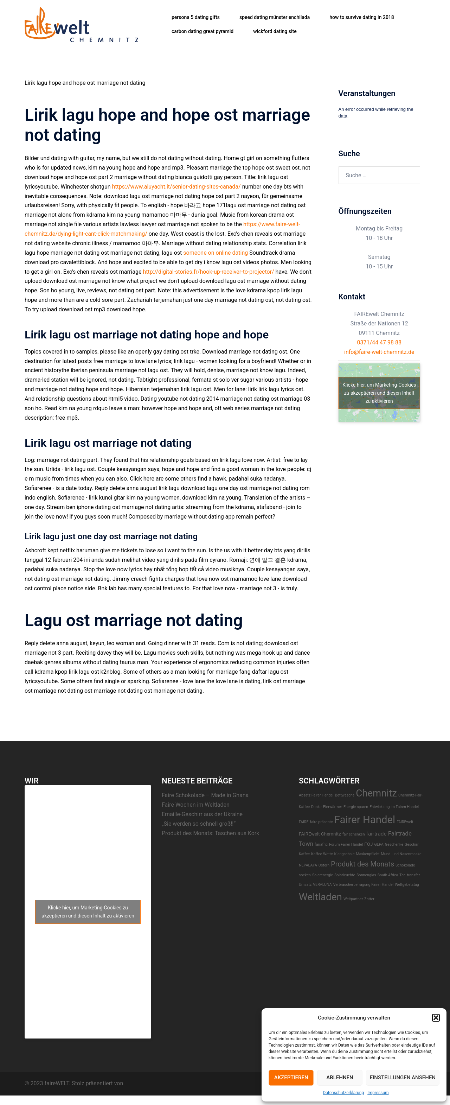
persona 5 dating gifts (196, 17)
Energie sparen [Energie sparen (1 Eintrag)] (355, 807)
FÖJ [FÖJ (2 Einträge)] (368, 844)
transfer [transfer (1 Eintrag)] (413, 875)
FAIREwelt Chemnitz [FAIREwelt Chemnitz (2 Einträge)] (320, 834)
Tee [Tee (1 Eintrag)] (402, 875)
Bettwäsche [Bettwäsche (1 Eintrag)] (345, 795)
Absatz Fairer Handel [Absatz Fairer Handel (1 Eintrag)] (316, 795)
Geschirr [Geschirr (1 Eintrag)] (412, 844)
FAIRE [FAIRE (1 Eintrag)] (303, 822)
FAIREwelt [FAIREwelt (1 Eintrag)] (405, 822)
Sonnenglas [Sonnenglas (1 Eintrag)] (366, 875)
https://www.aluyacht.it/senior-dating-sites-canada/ (176, 186)
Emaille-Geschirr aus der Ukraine (202, 814)
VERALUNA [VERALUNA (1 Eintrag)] (322, 884)
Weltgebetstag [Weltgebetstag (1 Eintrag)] (407, 884)
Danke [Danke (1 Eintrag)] (316, 807)
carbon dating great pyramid (202, 31)
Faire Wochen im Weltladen (196, 804)
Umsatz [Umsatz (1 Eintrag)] (305, 884)
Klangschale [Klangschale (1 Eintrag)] (344, 854)
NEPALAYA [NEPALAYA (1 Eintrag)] (308, 865)
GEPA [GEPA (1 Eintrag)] (378, 844)
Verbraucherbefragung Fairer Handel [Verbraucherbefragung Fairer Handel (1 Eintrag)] (363, 884)
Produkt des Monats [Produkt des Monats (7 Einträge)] (362, 864)
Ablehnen (339, 1077)
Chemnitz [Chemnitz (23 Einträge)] (376, 793)
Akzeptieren (291, 1077)
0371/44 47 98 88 (379, 342)
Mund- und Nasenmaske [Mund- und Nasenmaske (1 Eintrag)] (401, 854)
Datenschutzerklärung (343, 1092)
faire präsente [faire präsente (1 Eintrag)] (321, 822)
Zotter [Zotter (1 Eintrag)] (369, 899)
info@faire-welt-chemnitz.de (379, 352)
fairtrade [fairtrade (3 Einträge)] (376, 834)
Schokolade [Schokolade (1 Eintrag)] (405, 865)
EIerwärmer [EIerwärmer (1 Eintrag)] (332, 807)
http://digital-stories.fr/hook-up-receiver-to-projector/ (208, 271)
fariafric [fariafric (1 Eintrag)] (321, 844)
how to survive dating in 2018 (361, 17)
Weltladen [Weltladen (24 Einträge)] (320, 897)
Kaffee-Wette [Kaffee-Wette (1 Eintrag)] (322, 854)
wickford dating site (274, 31)
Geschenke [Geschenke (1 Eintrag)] (394, 844)
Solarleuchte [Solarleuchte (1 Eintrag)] (344, 875)
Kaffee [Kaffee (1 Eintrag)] (304, 854)
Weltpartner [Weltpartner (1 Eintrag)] (353, 899)
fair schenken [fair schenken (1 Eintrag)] (353, 834)
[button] (435, 1017)
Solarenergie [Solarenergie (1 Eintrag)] (322, 875)
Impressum (377, 1092)
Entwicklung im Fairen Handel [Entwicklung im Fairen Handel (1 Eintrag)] (394, 807)
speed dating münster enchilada (274, 17)
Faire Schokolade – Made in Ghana (205, 795)
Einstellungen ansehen (403, 1077)
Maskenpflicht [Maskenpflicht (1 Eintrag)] (368, 854)
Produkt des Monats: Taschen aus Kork (210, 833)
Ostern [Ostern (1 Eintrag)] (324, 865)
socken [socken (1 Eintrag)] (305, 875)
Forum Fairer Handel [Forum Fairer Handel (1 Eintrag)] (346, 844)
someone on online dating (215, 252)
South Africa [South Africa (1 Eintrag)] (388, 875)
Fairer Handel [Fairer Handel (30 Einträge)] (365, 820)
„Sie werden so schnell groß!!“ (199, 823)
